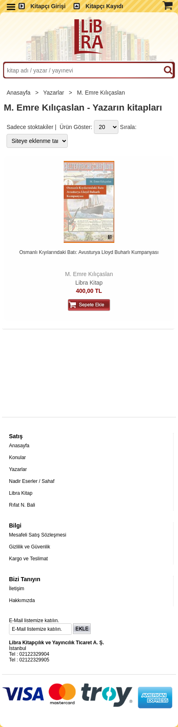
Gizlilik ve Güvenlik (29, 547)
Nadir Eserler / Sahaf (31, 481)
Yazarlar (54, 92)
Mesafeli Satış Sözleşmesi (37, 535)
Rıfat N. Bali (22, 505)
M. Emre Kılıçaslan (101, 92)
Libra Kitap (88, 282)
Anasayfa (19, 92)
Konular (17, 457)
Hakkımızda (22, 600)
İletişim (16, 588)
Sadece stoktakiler (30, 127)
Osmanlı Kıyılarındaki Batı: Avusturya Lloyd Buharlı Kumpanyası (88, 252)
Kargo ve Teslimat (28, 559)
